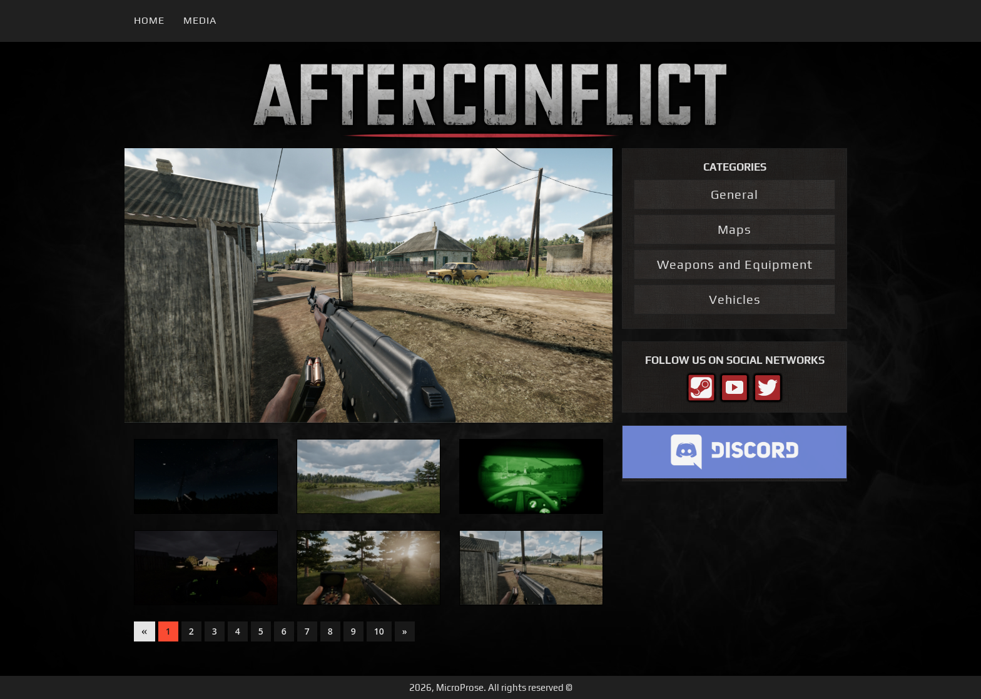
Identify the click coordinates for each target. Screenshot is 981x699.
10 (379, 631)
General (734, 194)
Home (149, 20)
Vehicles (735, 299)
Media (199, 20)
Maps (734, 229)
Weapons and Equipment (735, 264)
